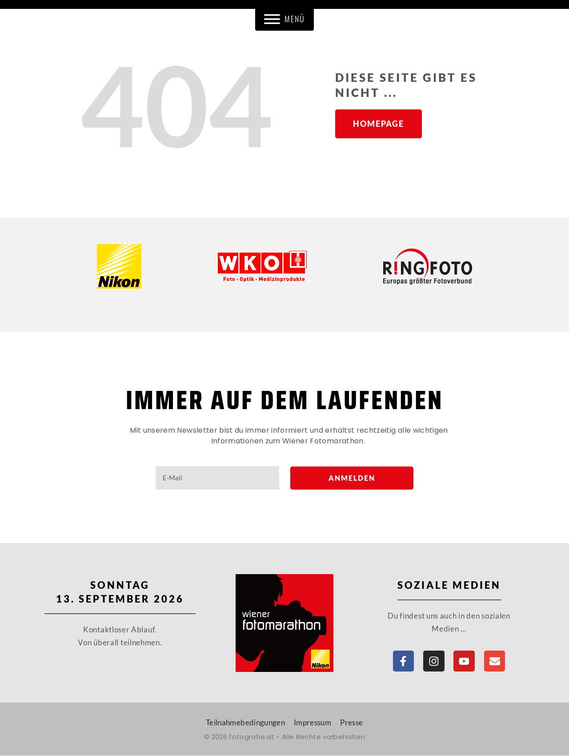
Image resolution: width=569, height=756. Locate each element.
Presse (351, 723)
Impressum (312, 723)
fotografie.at (251, 737)
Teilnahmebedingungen (245, 723)
